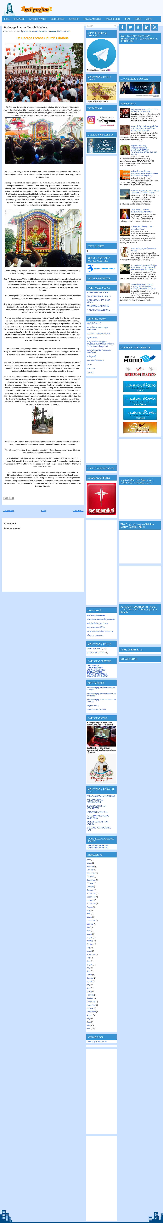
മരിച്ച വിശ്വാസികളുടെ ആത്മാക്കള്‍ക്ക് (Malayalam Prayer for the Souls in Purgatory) (100, 344)
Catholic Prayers (37, 19)
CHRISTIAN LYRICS (94, 649)
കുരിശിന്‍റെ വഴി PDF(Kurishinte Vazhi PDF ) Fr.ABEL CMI (144, 110)
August (90, 907)
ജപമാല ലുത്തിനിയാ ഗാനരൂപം (100, 631)
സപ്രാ (90, 372)
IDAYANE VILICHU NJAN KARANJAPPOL (96, 807)
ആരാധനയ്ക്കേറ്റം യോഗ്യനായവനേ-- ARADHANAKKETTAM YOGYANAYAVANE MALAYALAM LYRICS (144, 150)
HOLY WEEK (19, 19)
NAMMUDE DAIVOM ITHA (97, 812)
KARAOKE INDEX (113, 19)
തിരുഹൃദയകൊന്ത (95, 635)
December (91, 873)
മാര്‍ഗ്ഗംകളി (91, 356)
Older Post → (78, 511)
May (88, 910)
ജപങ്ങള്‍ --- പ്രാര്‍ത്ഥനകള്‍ (98, 333)
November (91, 954)
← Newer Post (8, 511)
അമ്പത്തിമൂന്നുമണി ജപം (97, 623)
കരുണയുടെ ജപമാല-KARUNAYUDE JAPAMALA (141, 211)
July (88, 968)
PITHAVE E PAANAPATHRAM (98, 306)
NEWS (26, 31)
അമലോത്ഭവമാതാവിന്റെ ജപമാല (101, 619)
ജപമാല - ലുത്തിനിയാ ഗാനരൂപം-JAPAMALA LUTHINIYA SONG (145, 191)
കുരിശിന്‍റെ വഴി (94, 323)
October (90, 870)
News (127, 19)
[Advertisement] (101, 198)
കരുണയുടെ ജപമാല (96, 615)
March (89, 863)
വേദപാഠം (91, 368)
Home (6, 19)
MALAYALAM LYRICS (92, 19)
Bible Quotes (57, 19)
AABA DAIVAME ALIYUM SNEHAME (101, 796)
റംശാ (89, 364)
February (90, 866)
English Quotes (93, 706)
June (89, 860)
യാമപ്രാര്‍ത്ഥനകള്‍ (95, 360)
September (91, 880)
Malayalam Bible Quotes (96, 709)
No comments (64, 31)
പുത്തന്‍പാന (92, 338)
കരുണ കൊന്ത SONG (96, 627)
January (90, 941)
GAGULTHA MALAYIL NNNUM (99, 296)
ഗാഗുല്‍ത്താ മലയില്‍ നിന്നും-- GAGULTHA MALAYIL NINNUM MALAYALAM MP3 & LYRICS (144, 267)
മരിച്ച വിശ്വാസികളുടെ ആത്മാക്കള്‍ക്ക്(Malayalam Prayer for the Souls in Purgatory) (144, 173)
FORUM (138, 19)
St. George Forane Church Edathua (25, 27)
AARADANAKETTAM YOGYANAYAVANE (95, 801)
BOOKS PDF (74, 19)
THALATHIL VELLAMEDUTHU (98, 310)
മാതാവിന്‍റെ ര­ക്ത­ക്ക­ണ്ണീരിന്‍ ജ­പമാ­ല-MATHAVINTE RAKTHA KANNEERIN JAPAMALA (144, 128)
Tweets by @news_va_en (97, 1041)
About (149, 19)
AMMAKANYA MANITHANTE (98, 292)
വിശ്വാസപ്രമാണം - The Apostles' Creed (141, 228)
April (89, 914)
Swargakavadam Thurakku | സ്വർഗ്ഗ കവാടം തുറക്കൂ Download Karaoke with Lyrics (143, 286)
